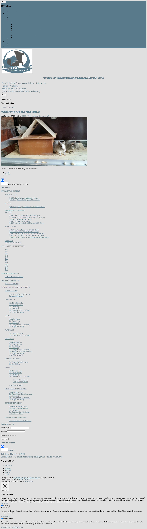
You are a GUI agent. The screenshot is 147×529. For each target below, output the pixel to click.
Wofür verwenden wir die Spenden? (26, 43)
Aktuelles (10, 47)
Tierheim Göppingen (22, 28)
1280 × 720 (26, 116)
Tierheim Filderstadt (23, 34)
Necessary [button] (4, 504)
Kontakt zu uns (16, 19)
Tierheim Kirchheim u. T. (24, 32)
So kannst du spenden (19, 45)
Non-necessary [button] (6, 516)
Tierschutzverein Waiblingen (27, 36)
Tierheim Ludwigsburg (23, 24)
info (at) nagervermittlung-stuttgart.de (27, 83)
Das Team (13, 12)
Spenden (9, 41)
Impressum (8, 465)
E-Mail (7, 474)
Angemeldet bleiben (8, 435)
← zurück (4, 107)
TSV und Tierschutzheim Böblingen (29, 30)
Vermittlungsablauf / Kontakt (19, 13)
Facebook (8, 468)
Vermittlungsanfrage (19, 17)
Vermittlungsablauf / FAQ (21, 15)
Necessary (6, 506)
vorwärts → (12, 107)
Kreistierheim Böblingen (24, 37)
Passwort (4, 431)
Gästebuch (14, 39)
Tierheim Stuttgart (22, 23)
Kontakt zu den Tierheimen (22, 21)
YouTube (8, 470)
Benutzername (5, 428)
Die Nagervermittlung (15, 10)
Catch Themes (24, 479)
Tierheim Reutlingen (22, 26)
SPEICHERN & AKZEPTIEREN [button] (12, 527)
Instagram (8, 472)
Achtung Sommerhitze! (40, 116)
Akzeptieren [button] (29, 481)
